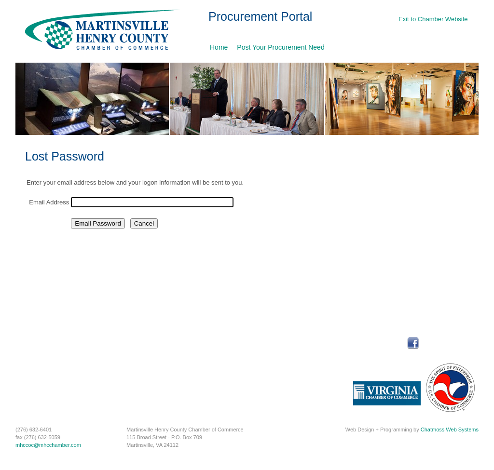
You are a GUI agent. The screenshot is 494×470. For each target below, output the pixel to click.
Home (219, 47)
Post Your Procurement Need (280, 47)
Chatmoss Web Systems (450, 429)
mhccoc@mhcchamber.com (48, 445)
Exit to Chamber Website (433, 19)
